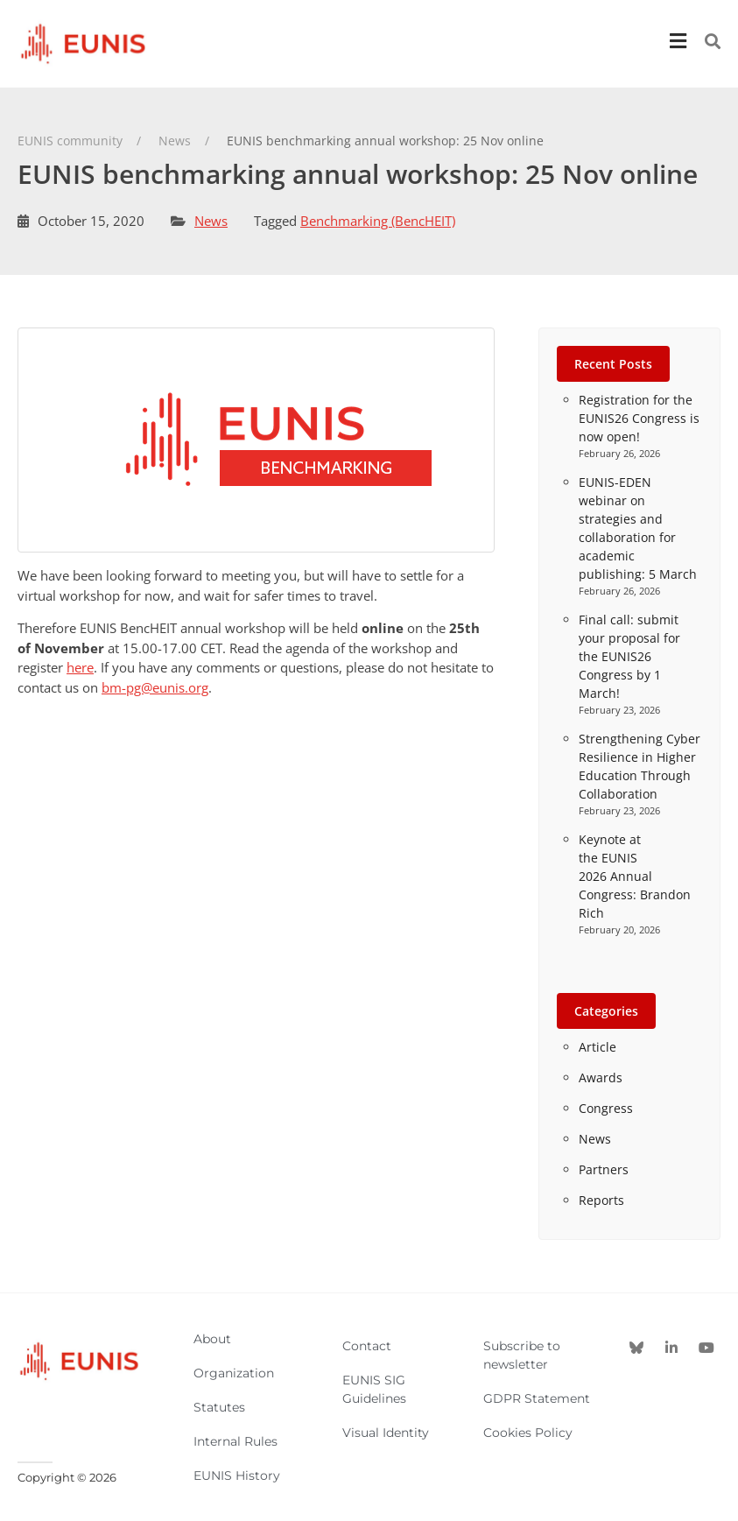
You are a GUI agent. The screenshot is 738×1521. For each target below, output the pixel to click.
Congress (606, 1108)
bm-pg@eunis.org (155, 687)
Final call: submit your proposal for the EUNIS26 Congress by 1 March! (629, 656)
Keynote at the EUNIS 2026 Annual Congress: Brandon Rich (635, 876)
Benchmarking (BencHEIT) (377, 220)
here (80, 667)
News (211, 220)
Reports (601, 1200)
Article (597, 1047)
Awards (600, 1077)
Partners (604, 1169)
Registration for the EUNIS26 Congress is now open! (639, 418)
